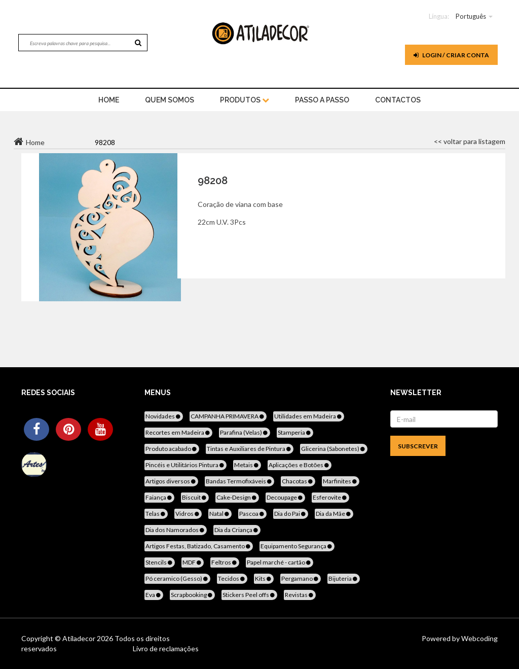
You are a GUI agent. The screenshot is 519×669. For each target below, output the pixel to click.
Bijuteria (343, 578)
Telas (156, 513)
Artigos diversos (171, 481)
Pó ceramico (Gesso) (177, 578)
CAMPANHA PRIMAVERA (228, 416)
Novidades (163, 416)
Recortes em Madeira (178, 432)
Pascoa (252, 513)
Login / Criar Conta (451, 55)
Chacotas (298, 481)
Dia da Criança (237, 530)
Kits (264, 578)
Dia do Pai (290, 513)
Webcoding (479, 638)
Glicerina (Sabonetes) (333, 448)
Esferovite (330, 497)
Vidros (188, 513)
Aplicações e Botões (299, 465)
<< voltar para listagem (469, 141)
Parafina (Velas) (244, 432)
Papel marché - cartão (279, 562)
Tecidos (232, 578)
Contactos (398, 100)
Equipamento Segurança (297, 546)
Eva (153, 594)
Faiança (159, 497)
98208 (213, 180)
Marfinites (340, 481)
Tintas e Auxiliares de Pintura (249, 448)
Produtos (244, 100)
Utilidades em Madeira (308, 416)
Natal (220, 513)
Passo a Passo (322, 100)
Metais (247, 465)
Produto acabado (171, 448)
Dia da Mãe (334, 513)
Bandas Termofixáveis (239, 481)
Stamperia (295, 432)
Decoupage (285, 497)
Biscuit (195, 497)
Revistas (300, 594)
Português (471, 16)
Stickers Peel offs (249, 594)
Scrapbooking (192, 594)
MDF (192, 562)
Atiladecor (79, 638)
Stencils (159, 562)
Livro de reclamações (166, 648)
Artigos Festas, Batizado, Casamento (198, 546)
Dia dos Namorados (175, 530)
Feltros (224, 562)
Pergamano (300, 578)
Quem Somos (169, 100)
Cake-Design (237, 497)
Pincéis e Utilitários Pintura (185, 465)
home (108, 100)
